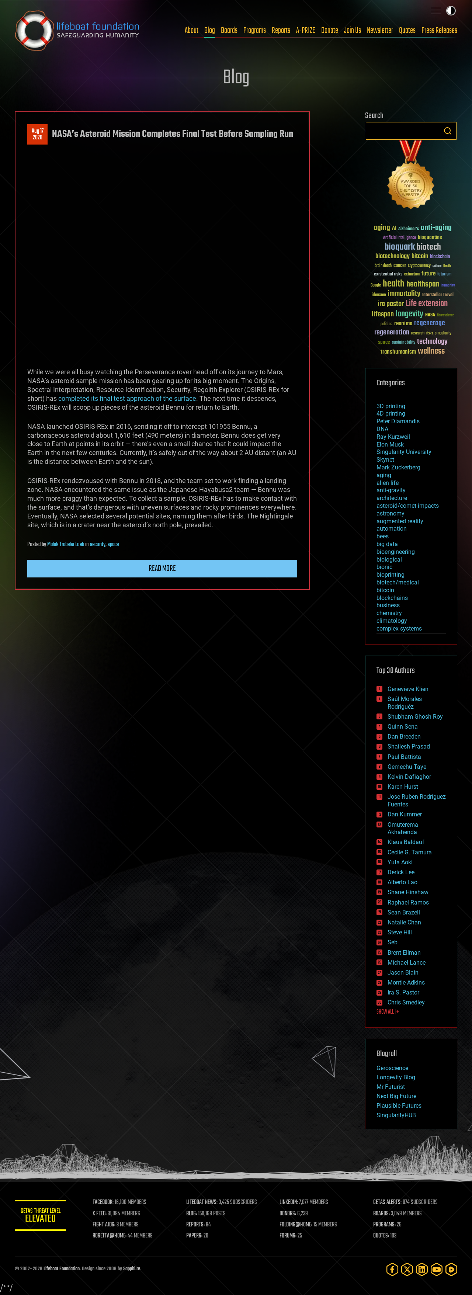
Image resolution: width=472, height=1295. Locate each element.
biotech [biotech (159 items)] (429, 247)
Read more (162, 568)
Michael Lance (407, 962)
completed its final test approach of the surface (127, 398)
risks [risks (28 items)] (429, 333)
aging (383, 475)
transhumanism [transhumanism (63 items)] (398, 351)
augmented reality (399, 521)
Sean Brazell (404, 912)
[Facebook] (392, 1269)
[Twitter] (407, 1269)
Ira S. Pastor (403, 992)
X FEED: (100, 1214)
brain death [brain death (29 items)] (383, 266)
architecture (391, 497)
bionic (384, 566)
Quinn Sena (403, 726)
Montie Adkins (406, 982)
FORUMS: (288, 1236)
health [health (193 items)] (394, 284)
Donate (329, 30)
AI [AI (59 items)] (394, 228)
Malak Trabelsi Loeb (65, 544)
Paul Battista (404, 756)
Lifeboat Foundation (62, 1269)
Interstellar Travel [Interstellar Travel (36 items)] (438, 295)
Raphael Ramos (408, 902)
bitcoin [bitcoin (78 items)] (420, 256)
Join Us (352, 30)
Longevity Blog (395, 1077)
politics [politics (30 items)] (386, 324)
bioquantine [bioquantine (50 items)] (430, 237)
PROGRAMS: (384, 1225)
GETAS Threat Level (40, 1217)
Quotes (407, 30)
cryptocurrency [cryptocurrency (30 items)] (419, 266)
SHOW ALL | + (387, 1012)
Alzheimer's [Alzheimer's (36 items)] (408, 229)
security (97, 544)
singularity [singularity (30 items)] (443, 333)
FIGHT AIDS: (104, 1225)
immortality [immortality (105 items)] (404, 293)
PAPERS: (194, 1236)
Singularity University (403, 451)
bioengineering (395, 551)
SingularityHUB (396, 1115)
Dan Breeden (404, 736)
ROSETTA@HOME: (110, 1236)
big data (387, 544)
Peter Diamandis (398, 421)
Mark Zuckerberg (398, 467)
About (191, 30)
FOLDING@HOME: (296, 1225)
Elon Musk (390, 444)
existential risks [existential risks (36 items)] (388, 274)
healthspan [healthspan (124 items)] (423, 284)
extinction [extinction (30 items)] (412, 274)
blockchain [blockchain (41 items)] (440, 257)
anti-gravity (391, 490)
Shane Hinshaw (408, 892)
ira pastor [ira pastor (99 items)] (391, 304)
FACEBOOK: (103, 1202)
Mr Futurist (390, 1086)
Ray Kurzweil (393, 436)
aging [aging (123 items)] (382, 228)
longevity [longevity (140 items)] (409, 314)
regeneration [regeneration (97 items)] (391, 332)
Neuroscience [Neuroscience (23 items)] (445, 316)
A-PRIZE (305, 30)
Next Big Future (396, 1096)
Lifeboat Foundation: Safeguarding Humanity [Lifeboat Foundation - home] (77, 30)
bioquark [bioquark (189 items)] (400, 247)
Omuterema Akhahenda (403, 828)
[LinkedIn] (422, 1269)
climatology (391, 620)
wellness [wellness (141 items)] (431, 351)
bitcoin (385, 590)
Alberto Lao (402, 882)
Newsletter (380, 30)
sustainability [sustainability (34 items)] (403, 343)
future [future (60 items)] (428, 273)
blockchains (392, 597)
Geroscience (392, 1068)
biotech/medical (397, 582)
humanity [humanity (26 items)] (448, 286)
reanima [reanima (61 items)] (403, 323)
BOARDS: (381, 1214)
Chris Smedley (406, 1002)
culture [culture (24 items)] (437, 266)
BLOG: (191, 1214)
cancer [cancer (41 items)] (399, 266)
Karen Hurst (403, 786)
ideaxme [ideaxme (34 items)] (379, 295)
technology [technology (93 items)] (432, 342)
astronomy (390, 513)
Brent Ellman (404, 952)
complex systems (399, 628)
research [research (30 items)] (417, 333)
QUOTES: (381, 1236)
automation (391, 528)
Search (448, 131)
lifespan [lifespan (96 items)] (383, 314)
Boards (229, 30)
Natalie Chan (404, 922)
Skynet (385, 459)
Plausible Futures (398, 1105)
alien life (387, 482)
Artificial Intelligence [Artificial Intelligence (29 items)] (399, 238)
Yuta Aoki (400, 862)
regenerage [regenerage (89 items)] (429, 323)
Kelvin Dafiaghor (409, 776)
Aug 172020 (38, 134)
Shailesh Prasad (409, 746)
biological (389, 559)
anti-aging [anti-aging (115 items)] (436, 228)
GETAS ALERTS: (387, 1202)
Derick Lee (401, 872)
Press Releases (439, 30)
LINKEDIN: (289, 1202)
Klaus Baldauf (406, 842)
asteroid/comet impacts (407, 505)
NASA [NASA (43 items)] (430, 315)
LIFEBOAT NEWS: (202, 1202)
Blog (209, 30)
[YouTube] (436, 1269)
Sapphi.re (131, 1269)
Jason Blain (403, 972)
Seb (393, 942)
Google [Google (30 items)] (376, 285)
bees (382, 536)
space (113, 544)
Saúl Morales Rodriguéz (405, 702)
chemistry (389, 613)
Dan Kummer (405, 814)
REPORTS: (195, 1225)
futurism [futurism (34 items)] (444, 274)
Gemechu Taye (407, 766)
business (388, 605)
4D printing (390, 413)
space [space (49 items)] (384, 342)
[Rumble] (451, 1269)
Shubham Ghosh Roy (415, 716)
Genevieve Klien (408, 688)
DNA (382, 429)
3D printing (390, 406)
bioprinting (390, 574)
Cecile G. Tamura (410, 852)
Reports (281, 30)
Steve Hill (400, 932)
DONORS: (288, 1214)
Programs (254, 30)
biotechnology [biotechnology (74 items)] (392, 256)
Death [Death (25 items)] (447, 266)
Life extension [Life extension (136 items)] (427, 304)
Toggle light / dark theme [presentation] (451, 10)
